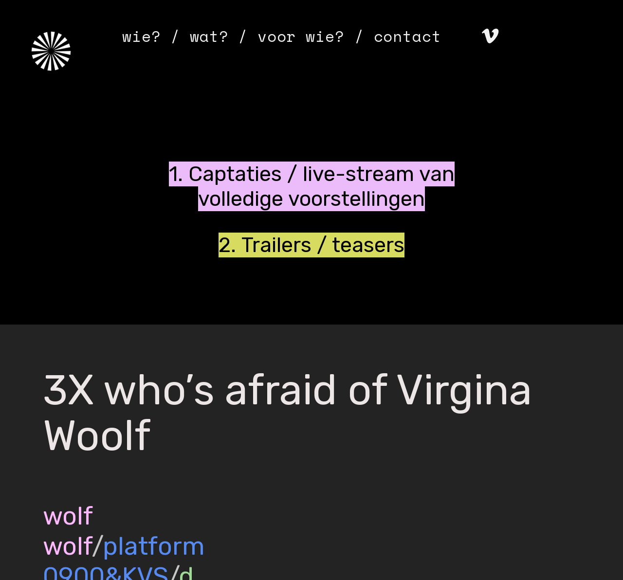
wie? (141, 36)
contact (407, 36)
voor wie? (301, 36)
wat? (209, 36)
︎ (490, 36)
